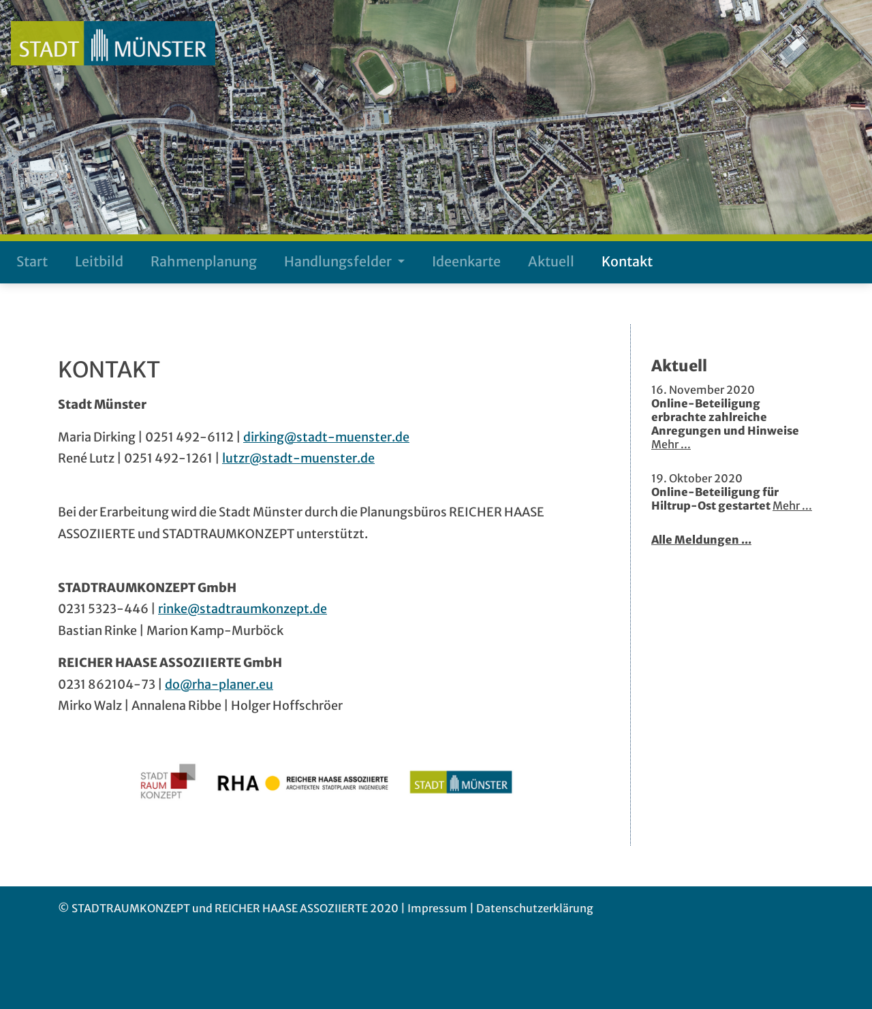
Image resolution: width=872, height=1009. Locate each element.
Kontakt (627, 261)
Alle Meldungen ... (701, 539)
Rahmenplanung (204, 261)
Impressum (437, 908)
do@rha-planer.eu (219, 684)
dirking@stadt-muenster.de (326, 437)
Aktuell (551, 261)
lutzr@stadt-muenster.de (298, 458)
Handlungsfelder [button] (339, 261)
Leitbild (99, 261)
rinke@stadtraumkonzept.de (242, 609)
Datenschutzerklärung (534, 908)
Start (32, 261)
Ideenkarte (466, 261)
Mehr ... (671, 444)
